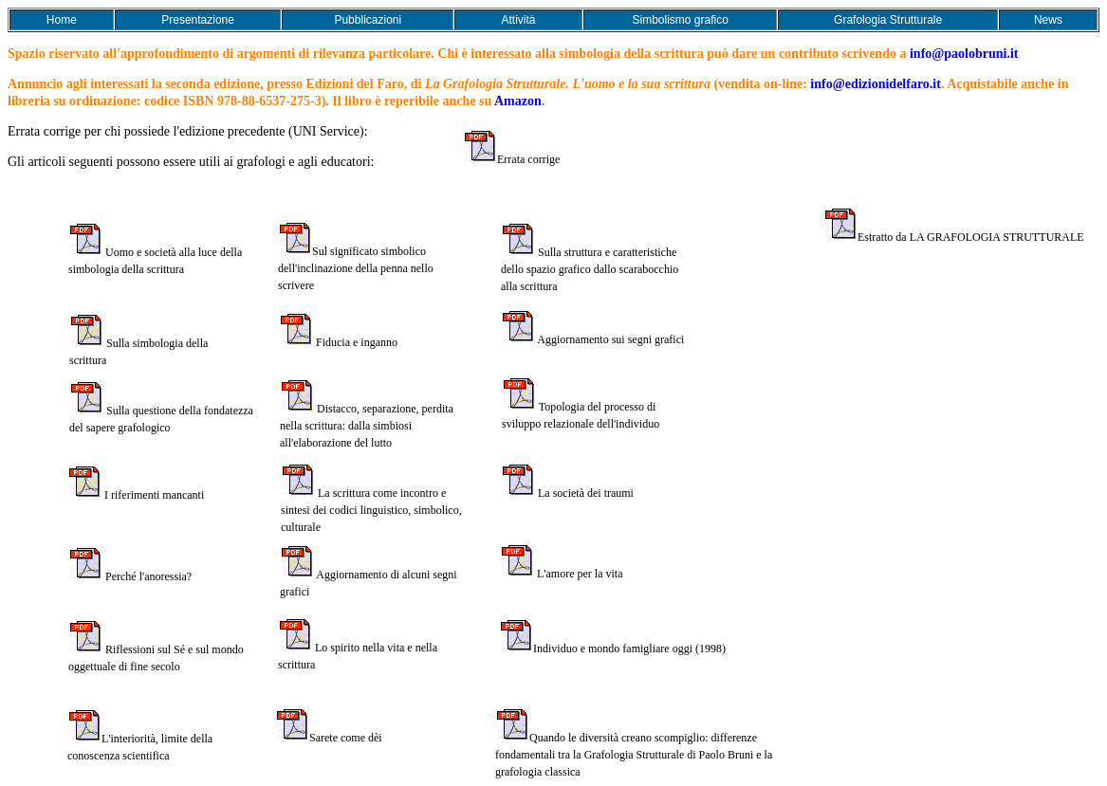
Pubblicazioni (367, 20)
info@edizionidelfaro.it (875, 84)
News (1048, 20)
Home (61, 20)
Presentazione (197, 20)
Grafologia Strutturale (888, 20)
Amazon (518, 101)
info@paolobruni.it (964, 53)
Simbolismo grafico (680, 20)
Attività (519, 20)
